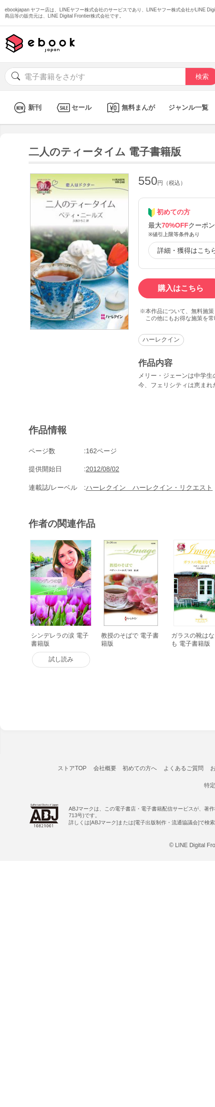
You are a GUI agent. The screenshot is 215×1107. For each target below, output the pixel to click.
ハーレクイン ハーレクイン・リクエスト (149, 487)
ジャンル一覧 (188, 107)
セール (73, 107)
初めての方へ (140, 768)
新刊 (26, 107)
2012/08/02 (102, 469)
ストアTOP (72, 768)
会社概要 (104, 768)
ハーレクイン (161, 339)
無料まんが (130, 107)
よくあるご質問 (184, 768)
